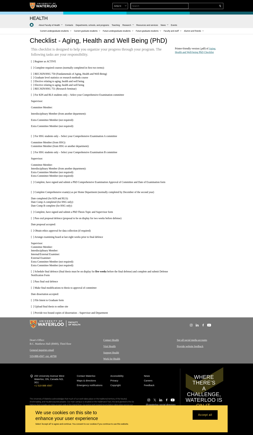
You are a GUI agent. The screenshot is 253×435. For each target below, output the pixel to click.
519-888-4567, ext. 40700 (43, 356)
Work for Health (111, 359)
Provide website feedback (190, 346)
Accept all (205, 415)
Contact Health (111, 340)
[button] (196, 6)
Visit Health (109, 346)
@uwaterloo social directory (161, 404)
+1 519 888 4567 (43, 385)
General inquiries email (42, 350)
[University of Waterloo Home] (43, 6)
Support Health (111, 352)
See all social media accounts (192, 340)
